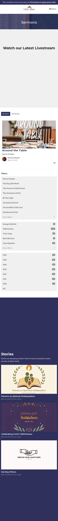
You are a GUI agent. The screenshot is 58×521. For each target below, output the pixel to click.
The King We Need (11, 184)
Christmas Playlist (10, 203)
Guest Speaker (29, 243)
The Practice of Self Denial (14, 188)
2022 (29, 274)
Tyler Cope (29, 233)
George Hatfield (29, 224)
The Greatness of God (11, 193)
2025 (29, 260)
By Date (5, 114)
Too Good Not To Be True (13, 207)
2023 (29, 269)
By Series (15, 114)
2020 (29, 284)
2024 (29, 264)
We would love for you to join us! (29, 2)
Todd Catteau (29, 229)
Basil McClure (29, 238)
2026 (29, 255)
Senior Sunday (9, 179)
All (4, 289)
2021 (29, 279)
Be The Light (8, 198)
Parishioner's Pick (10, 212)
